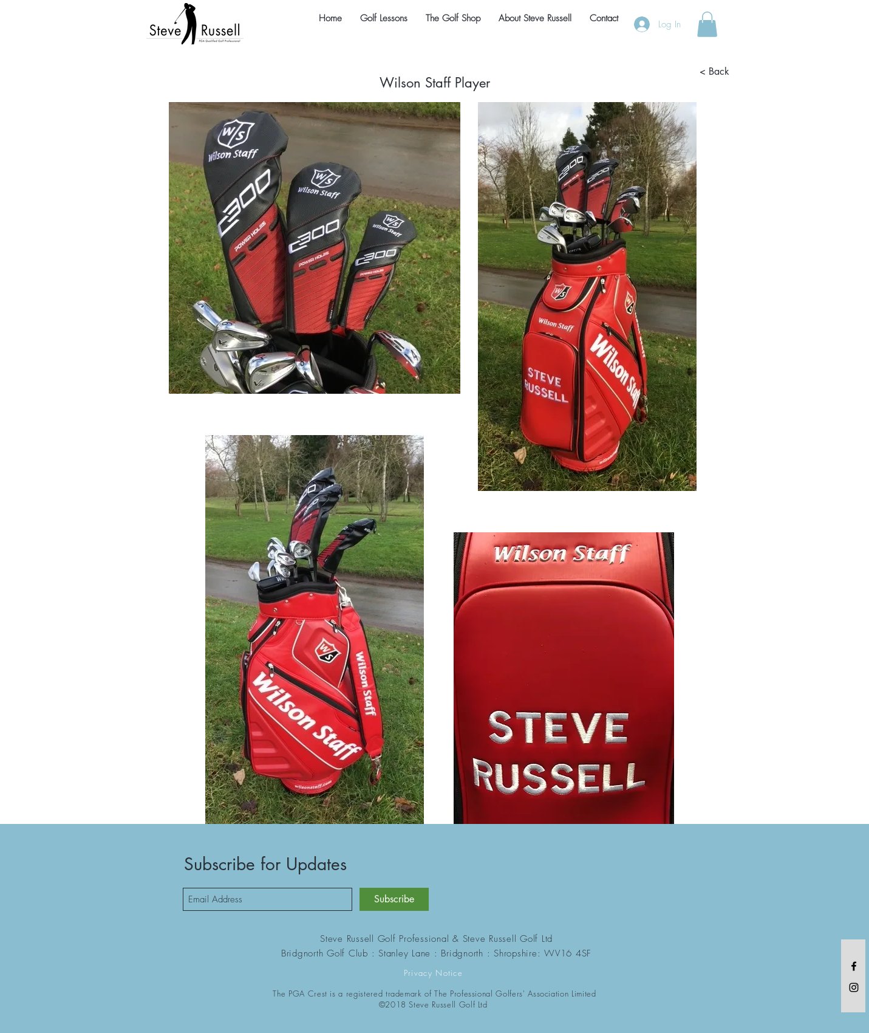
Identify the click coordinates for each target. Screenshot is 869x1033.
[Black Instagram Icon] (854, 987)
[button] (707, 24)
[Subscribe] (394, 899)
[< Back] (714, 72)
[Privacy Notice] (435, 973)
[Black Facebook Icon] (854, 966)
